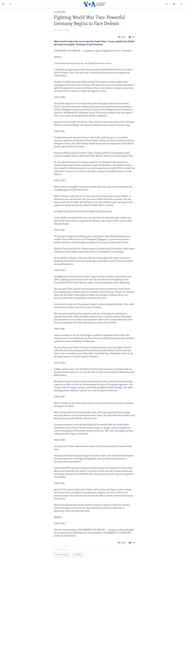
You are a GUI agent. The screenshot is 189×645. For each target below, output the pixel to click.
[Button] (122, 37)
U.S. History (60, 12)
